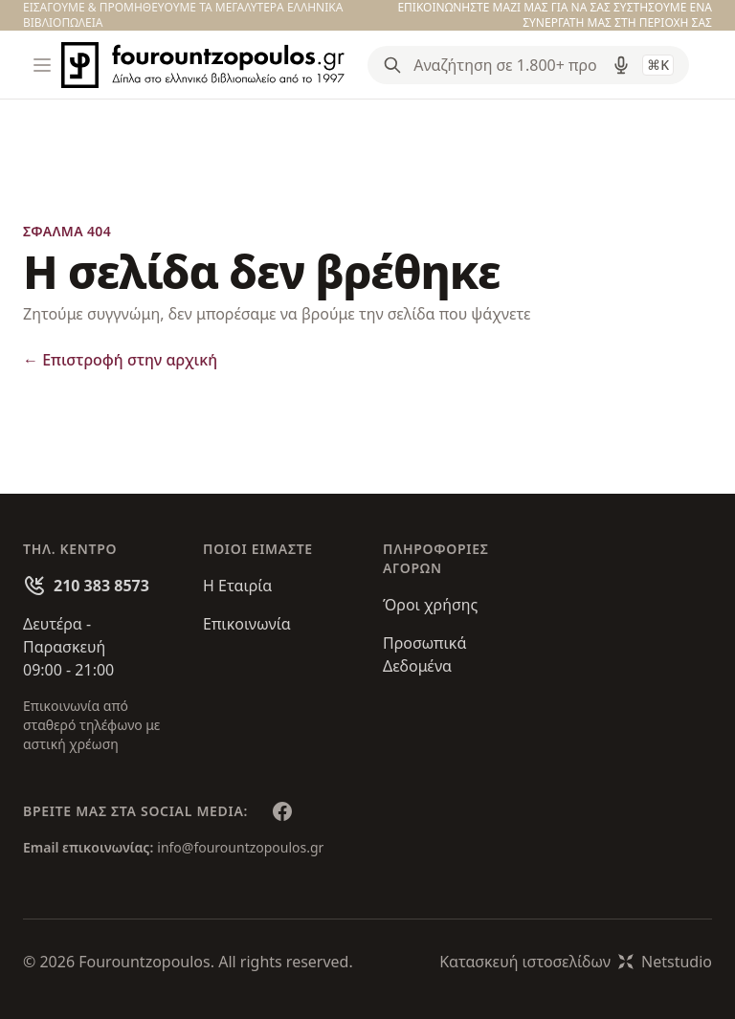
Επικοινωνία (247, 623)
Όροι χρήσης (430, 604)
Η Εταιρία (237, 585)
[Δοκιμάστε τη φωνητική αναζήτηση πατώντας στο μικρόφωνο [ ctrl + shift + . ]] (621, 65)
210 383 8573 (101, 585)
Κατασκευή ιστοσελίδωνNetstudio (575, 961)
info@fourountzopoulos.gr (240, 847)
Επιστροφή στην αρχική (120, 359)
